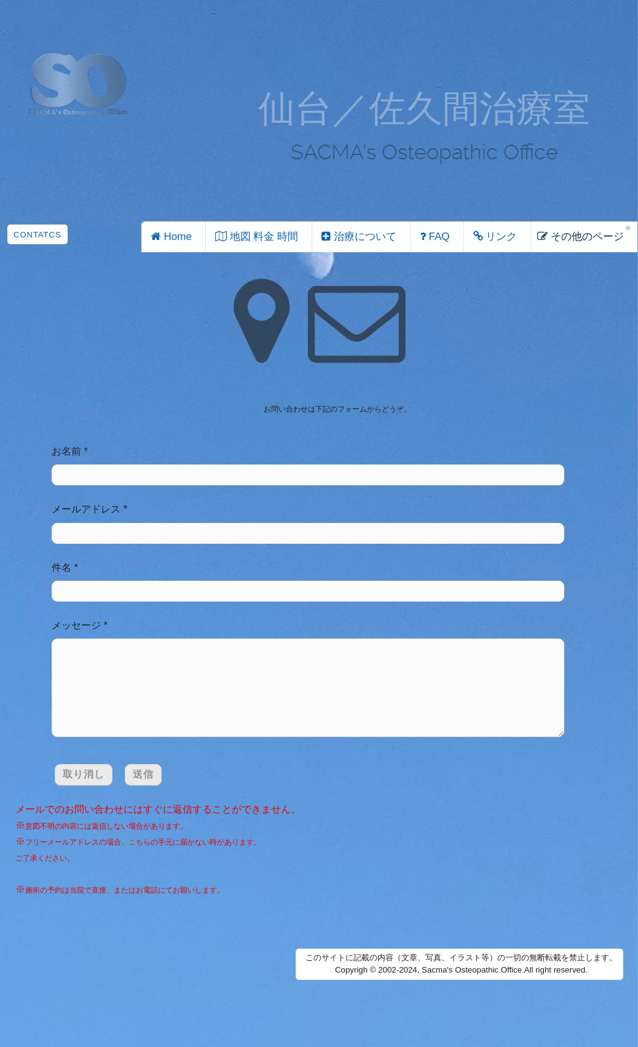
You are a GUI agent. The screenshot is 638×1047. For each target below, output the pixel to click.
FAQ (433, 236)
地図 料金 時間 (255, 236)
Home (170, 236)
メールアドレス (86, 509)
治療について (357, 236)
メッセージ (76, 625)
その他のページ (580, 236)
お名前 (66, 451)
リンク (494, 236)
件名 (61, 567)
